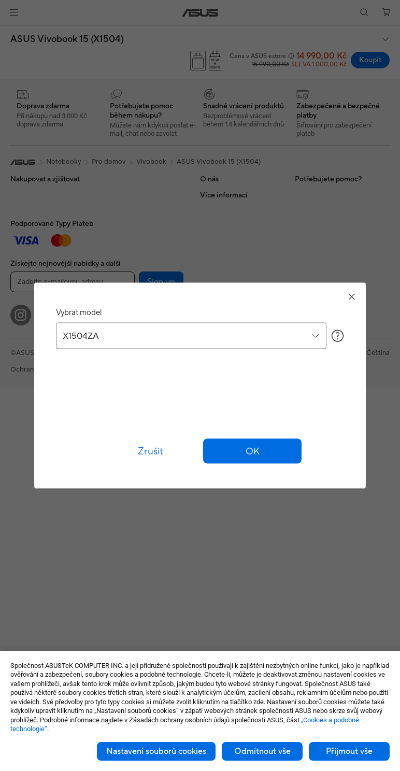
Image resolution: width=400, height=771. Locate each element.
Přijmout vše (349, 751)
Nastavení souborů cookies (156, 751)
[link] (200, 13)
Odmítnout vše (262, 751)
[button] (14, 12)
